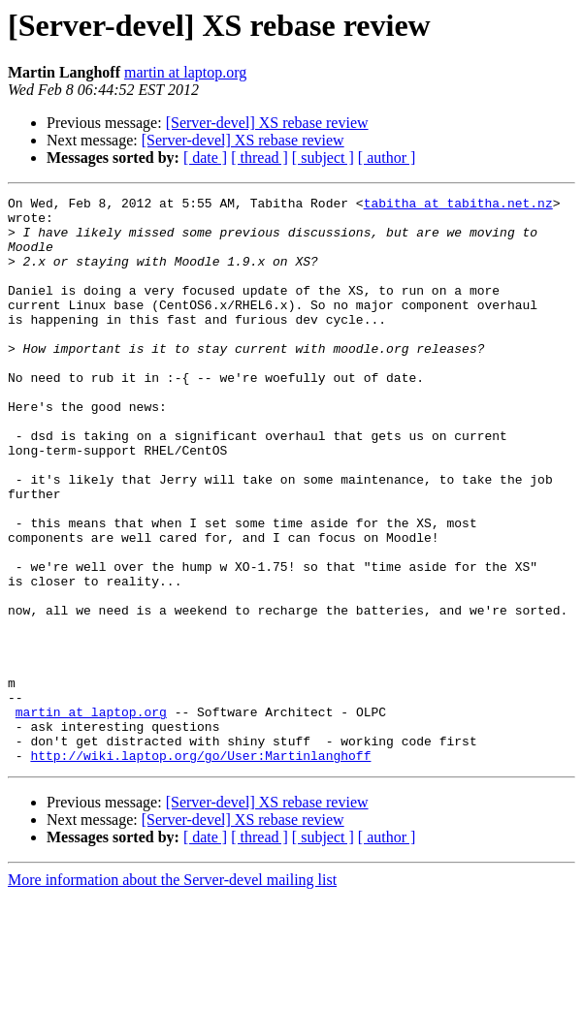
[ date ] (205, 157)
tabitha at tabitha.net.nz (458, 205)
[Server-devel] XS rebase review (267, 122)
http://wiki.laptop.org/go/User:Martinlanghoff (200, 868)
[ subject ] (323, 157)
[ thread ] (259, 157)
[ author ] (387, 157)
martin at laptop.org (185, 72)
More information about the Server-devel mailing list (172, 993)
